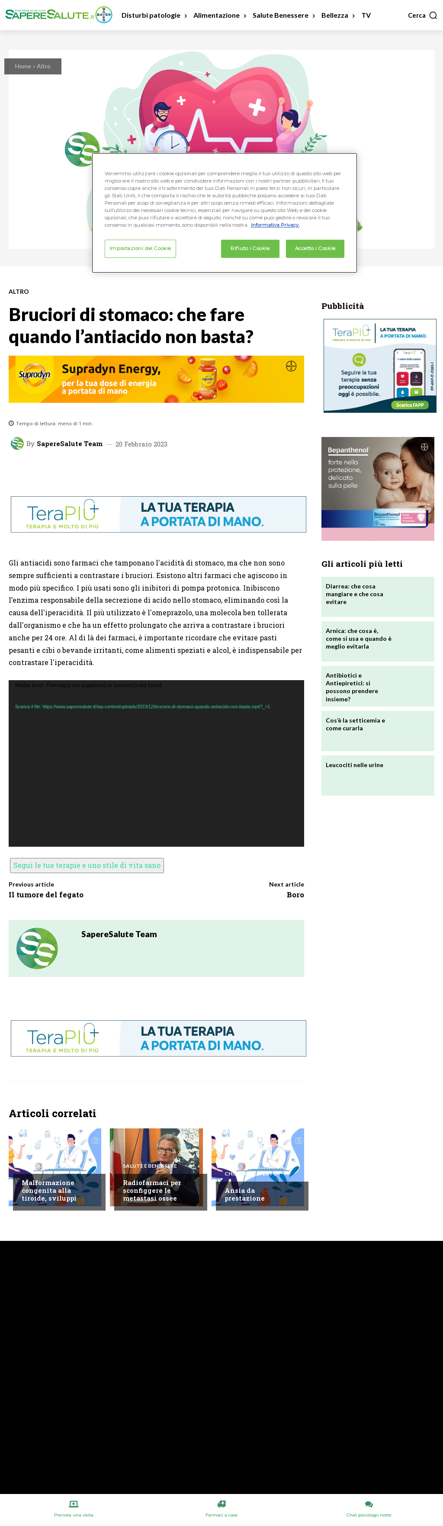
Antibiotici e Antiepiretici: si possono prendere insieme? (352, 687)
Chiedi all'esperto (48, 1166)
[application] (156, 763)
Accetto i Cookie (315, 248)
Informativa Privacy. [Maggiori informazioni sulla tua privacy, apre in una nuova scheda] (275, 225)
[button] (423, 15)
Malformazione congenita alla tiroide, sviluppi (49, 1190)
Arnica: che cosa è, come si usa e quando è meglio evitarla (359, 638)
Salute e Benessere (150, 1166)
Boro (295, 895)
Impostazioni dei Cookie (140, 248)
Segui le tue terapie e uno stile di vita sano (87, 865)
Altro (44, 66)
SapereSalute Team (70, 443)
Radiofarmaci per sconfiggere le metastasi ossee (152, 1190)
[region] (224, 213)
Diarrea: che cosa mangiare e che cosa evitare (354, 593)
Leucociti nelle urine (354, 764)
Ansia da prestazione (245, 1194)
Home (23, 66)
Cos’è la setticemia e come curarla (355, 724)
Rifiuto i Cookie (250, 248)
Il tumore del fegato (46, 895)
